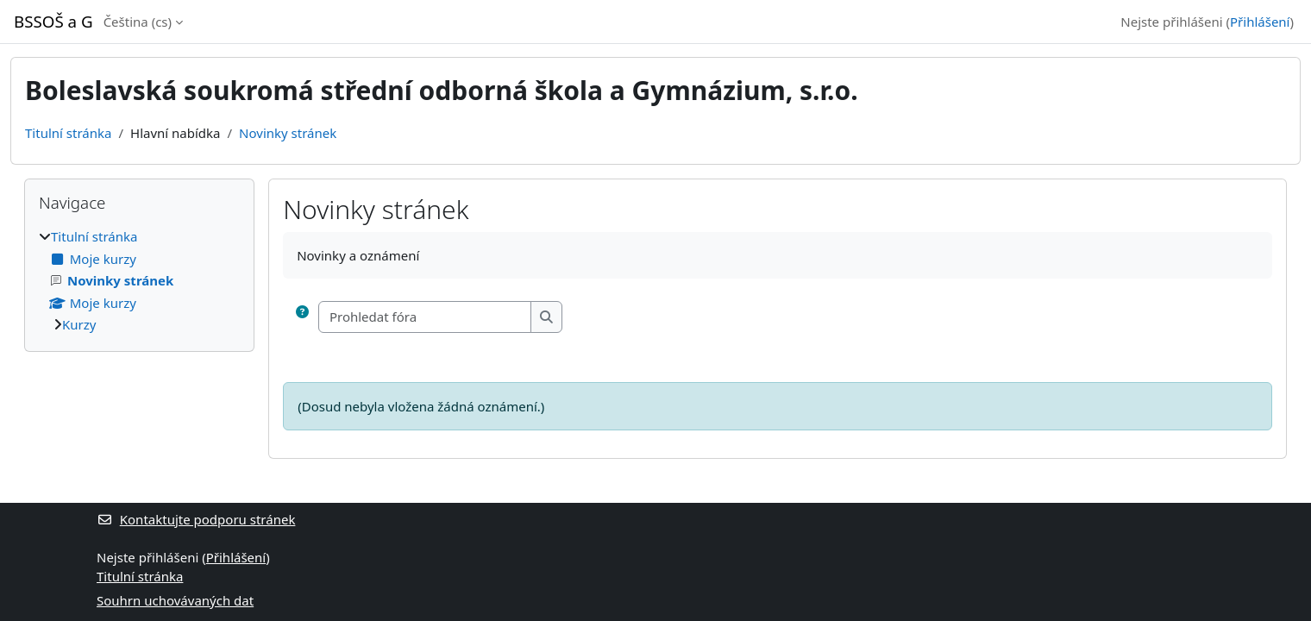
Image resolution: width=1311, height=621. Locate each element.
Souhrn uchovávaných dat (175, 600)
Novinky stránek (287, 132)
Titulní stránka (68, 132)
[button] (302, 317)
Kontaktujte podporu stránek (196, 519)
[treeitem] (139, 281)
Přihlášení (1259, 21)
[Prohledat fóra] (425, 317)
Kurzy (79, 324)
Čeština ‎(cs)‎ (138, 21)
